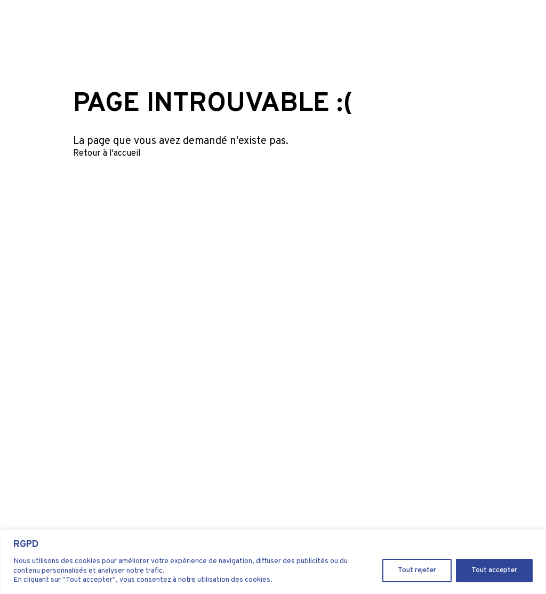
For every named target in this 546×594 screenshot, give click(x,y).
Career (417, 28)
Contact (454, 28)
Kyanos (291, 28)
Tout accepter (494, 570)
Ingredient (333, 28)
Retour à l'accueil (107, 153)
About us (379, 28)
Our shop (501, 28)
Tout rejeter (417, 570)
